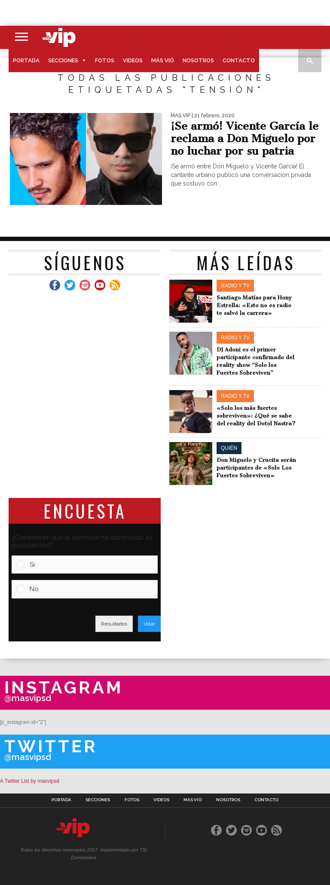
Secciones (63, 60)
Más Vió (162, 60)
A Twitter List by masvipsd (29, 781)
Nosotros (198, 60)
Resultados (114, 624)
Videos (133, 60)
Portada (26, 60)
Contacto (239, 60)
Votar (149, 624)
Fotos (104, 60)
